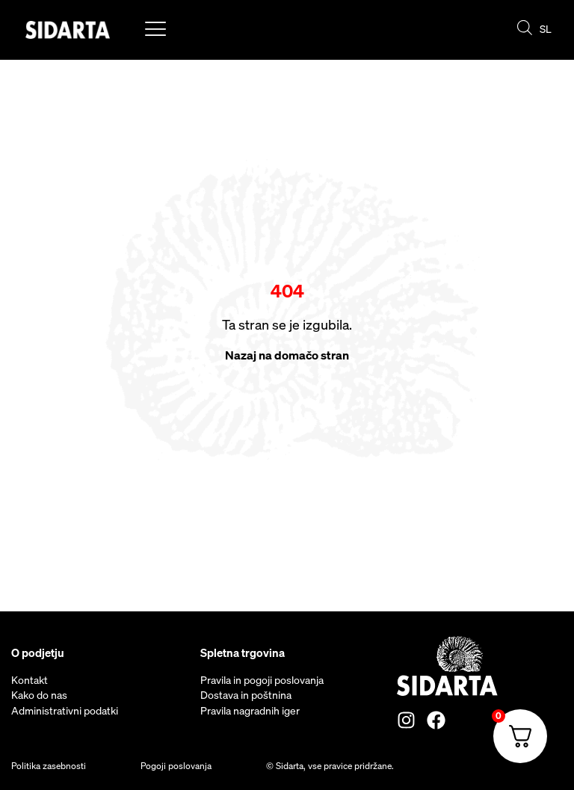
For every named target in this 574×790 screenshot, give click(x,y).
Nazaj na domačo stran (287, 355)
